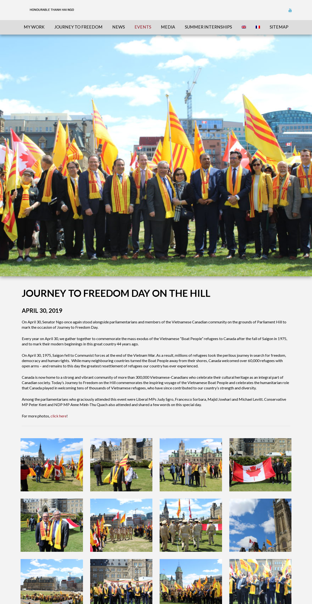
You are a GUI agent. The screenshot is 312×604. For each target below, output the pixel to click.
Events (142, 26)
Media (168, 26)
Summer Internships (208, 26)
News (118, 26)
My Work (34, 26)
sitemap (279, 26)
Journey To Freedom (78, 26)
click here (59, 416)
